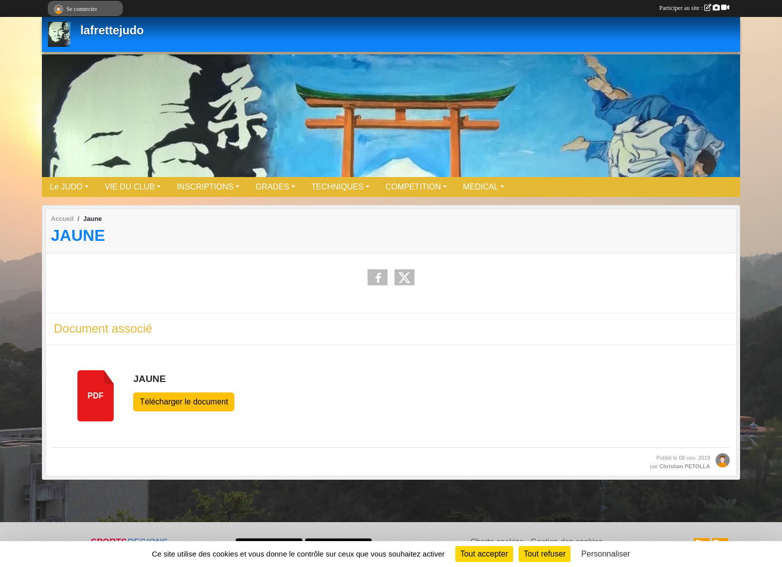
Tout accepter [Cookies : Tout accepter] (484, 554)
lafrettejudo (112, 30)
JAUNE (149, 379)
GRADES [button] (272, 187)
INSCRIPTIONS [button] (205, 187)
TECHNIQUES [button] (337, 187)
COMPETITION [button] (413, 187)
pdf (96, 395)
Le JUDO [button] (66, 187)
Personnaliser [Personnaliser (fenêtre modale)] (606, 554)
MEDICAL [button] (480, 187)
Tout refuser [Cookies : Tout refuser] (545, 554)
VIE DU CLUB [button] (130, 187)
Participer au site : (694, 7)
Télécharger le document (184, 401)
